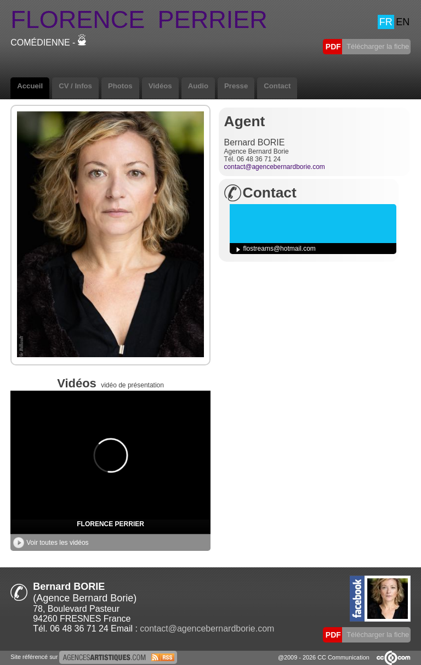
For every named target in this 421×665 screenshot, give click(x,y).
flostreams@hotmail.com (279, 248)
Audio (198, 86)
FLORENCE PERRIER (110, 524)
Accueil (30, 86)
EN (402, 21)
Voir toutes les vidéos (50, 542)
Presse (236, 86)
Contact (277, 86)
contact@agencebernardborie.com (274, 167)
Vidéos (160, 86)
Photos (120, 86)
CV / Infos (75, 86)
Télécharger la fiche (377, 46)
